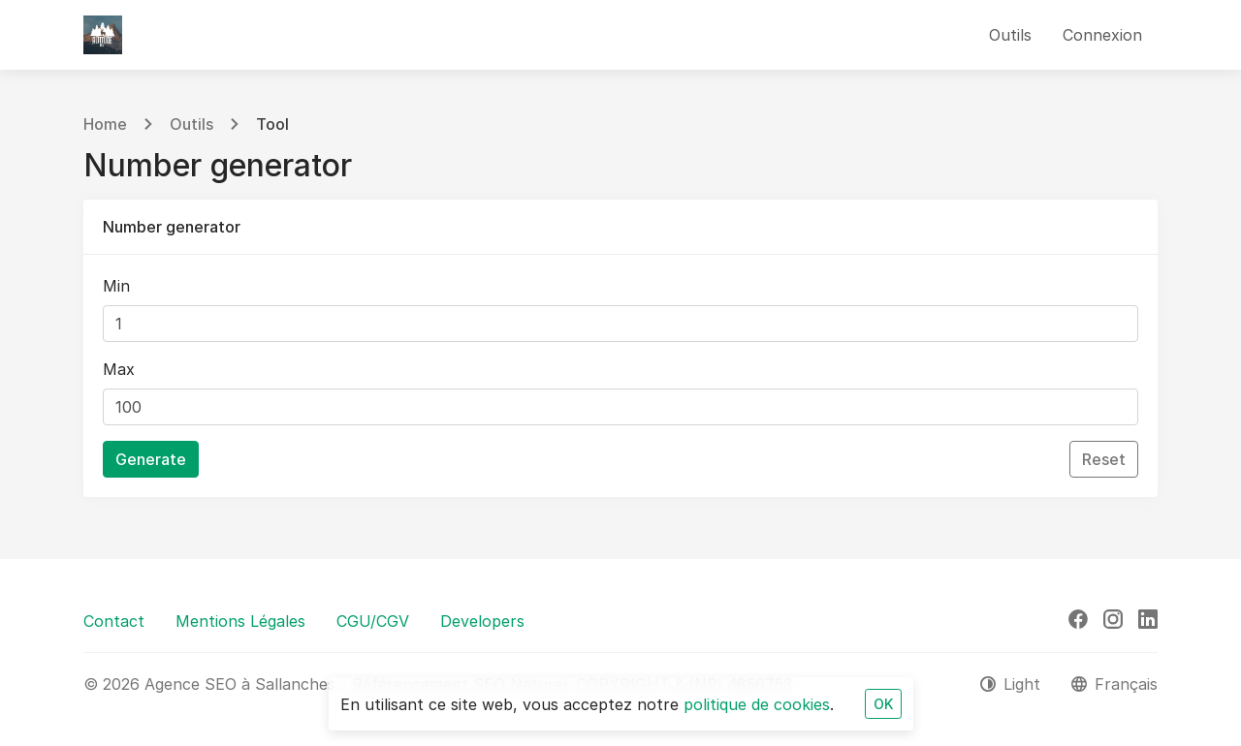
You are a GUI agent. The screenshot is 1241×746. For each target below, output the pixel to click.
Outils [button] (1010, 35)
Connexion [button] (1102, 35)
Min (116, 285)
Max (119, 369)
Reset (1104, 459)
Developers (482, 621)
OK (883, 704)
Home (105, 124)
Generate (150, 459)
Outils (191, 124)
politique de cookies (757, 704)
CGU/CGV (372, 621)
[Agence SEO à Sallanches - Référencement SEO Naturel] (102, 35)
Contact (113, 621)
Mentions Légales (240, 621)
